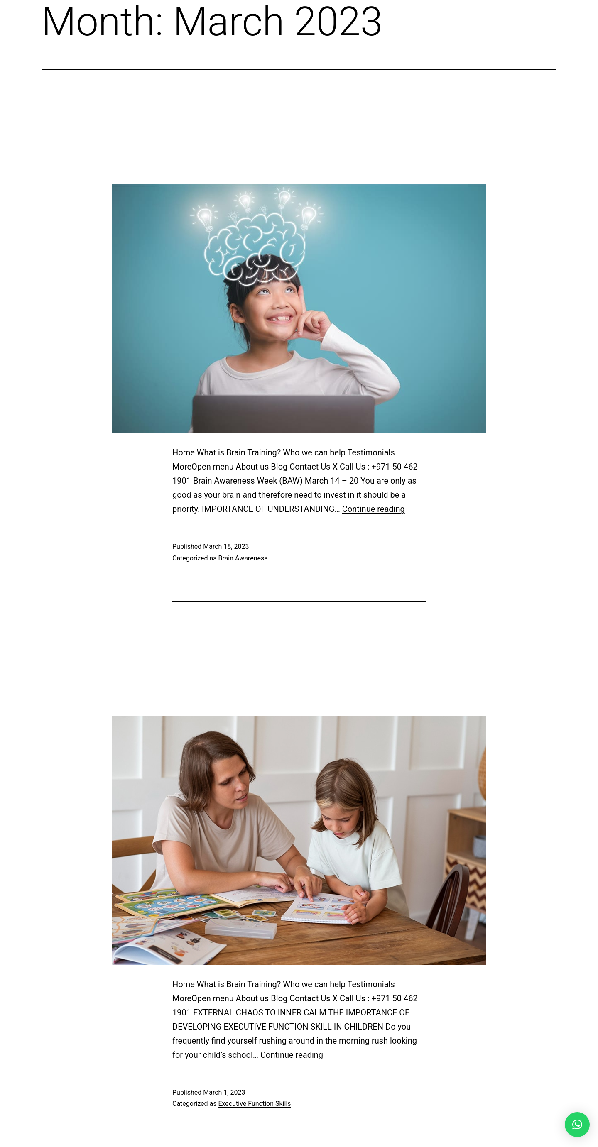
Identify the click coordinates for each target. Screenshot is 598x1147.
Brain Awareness (242, 558)
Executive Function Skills (254, 1104)
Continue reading (373, 509)
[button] (577, 1124)
